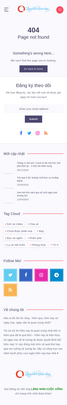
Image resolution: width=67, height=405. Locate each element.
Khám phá (35, 238)
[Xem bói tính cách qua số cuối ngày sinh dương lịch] (9, 197)
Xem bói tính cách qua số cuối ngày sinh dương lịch (37, 194)
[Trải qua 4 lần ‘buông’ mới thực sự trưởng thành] (9, 182)
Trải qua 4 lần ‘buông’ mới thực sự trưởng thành (37, 179)
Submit (33, 119)
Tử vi (56, 244)
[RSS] (46, 133)
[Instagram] (37, 133)
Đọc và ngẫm (15, 238)
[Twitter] (29, 133)
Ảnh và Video (15, 224)
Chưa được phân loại (19, 231)
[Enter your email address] (33, 109)
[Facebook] (21, 133)
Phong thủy (39, 244)
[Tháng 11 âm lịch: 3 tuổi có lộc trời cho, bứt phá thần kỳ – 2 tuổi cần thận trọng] (9, 167)
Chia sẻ (34, 224)
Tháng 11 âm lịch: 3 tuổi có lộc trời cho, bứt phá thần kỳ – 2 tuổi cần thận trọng (38, 164)
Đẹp (41, 231)
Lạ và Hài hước (16, 244)
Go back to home (33, 69)
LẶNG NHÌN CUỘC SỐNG (47, 389)
